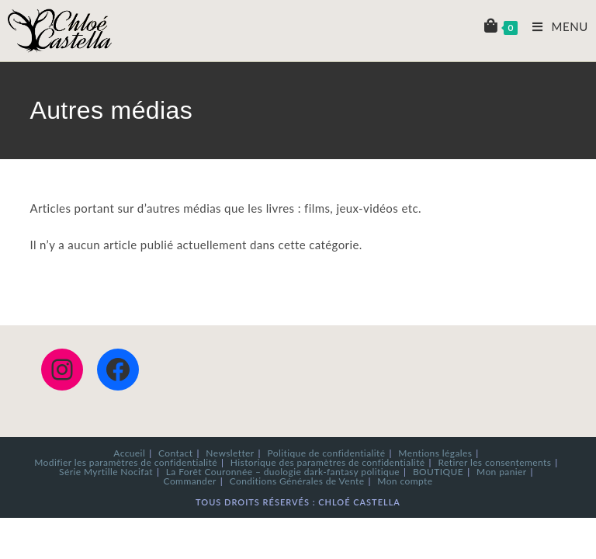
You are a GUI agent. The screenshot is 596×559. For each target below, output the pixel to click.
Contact (175, 453)
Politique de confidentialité (326, 453)
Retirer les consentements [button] (494, 462)
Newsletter (230, 453)
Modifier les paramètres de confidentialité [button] (125, 462)
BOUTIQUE (438, 471)
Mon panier (501, 471)
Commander (190, 481)
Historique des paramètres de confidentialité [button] (327, 462)
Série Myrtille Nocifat (106, 471)
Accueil (129, 453)
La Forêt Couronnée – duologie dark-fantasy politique (283, 471)
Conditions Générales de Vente (297, 481)
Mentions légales (435, 453)
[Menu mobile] (554, 26)
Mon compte (404, 481)
